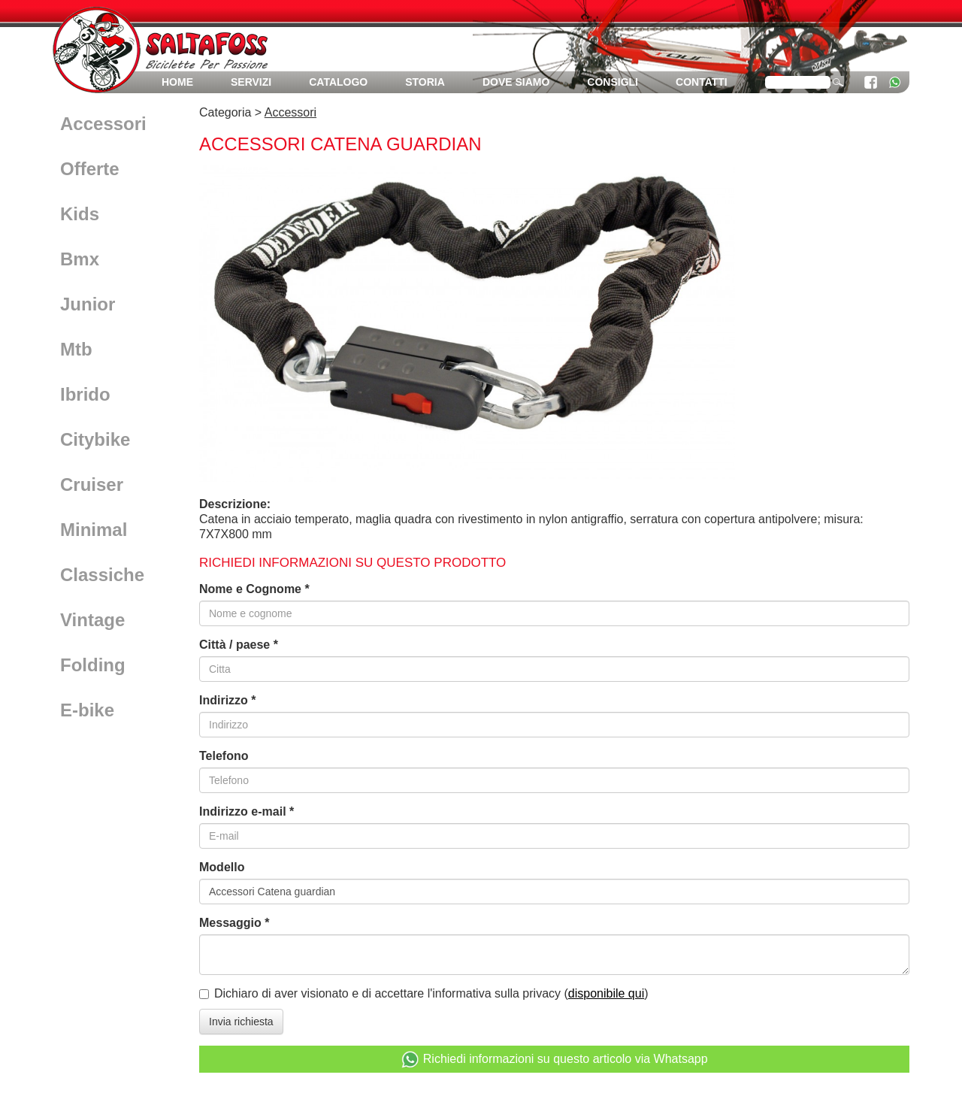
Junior (87, 304)
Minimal (93, 529)
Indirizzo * (227, 700)
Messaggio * (234, 922)
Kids (79, 214)
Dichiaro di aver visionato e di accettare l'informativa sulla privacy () (431, 993)
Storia (425, 82)
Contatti (702, 82)
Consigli (612, 82)
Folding (93, 665)
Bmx (79, 259)
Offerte (89, 169)
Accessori (103, 124)
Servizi (251, 82)
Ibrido (85, 394)
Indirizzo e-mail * (246, 811)
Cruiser (91, 484)
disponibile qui (606, 993)
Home (177, 82)
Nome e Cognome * (254, 589)
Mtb (76, 349)
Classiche (102, 575)
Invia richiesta (241, 1022)
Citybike (95, 439)
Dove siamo (516, 82)
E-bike (87, 710)
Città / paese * (238, 644)
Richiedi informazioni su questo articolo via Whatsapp (554, 1059)
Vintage (92, 620)
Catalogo (338, 82)
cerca (838, 81)
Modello (221, 867)
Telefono (223, 755)
